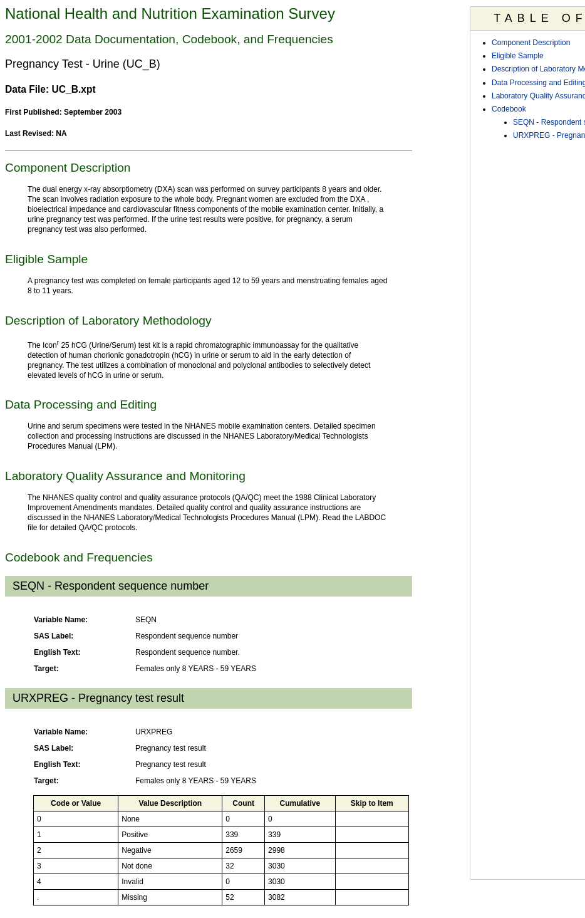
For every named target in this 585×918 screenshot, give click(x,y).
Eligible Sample (518, 55)
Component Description (531, 42)
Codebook (509, 109)
